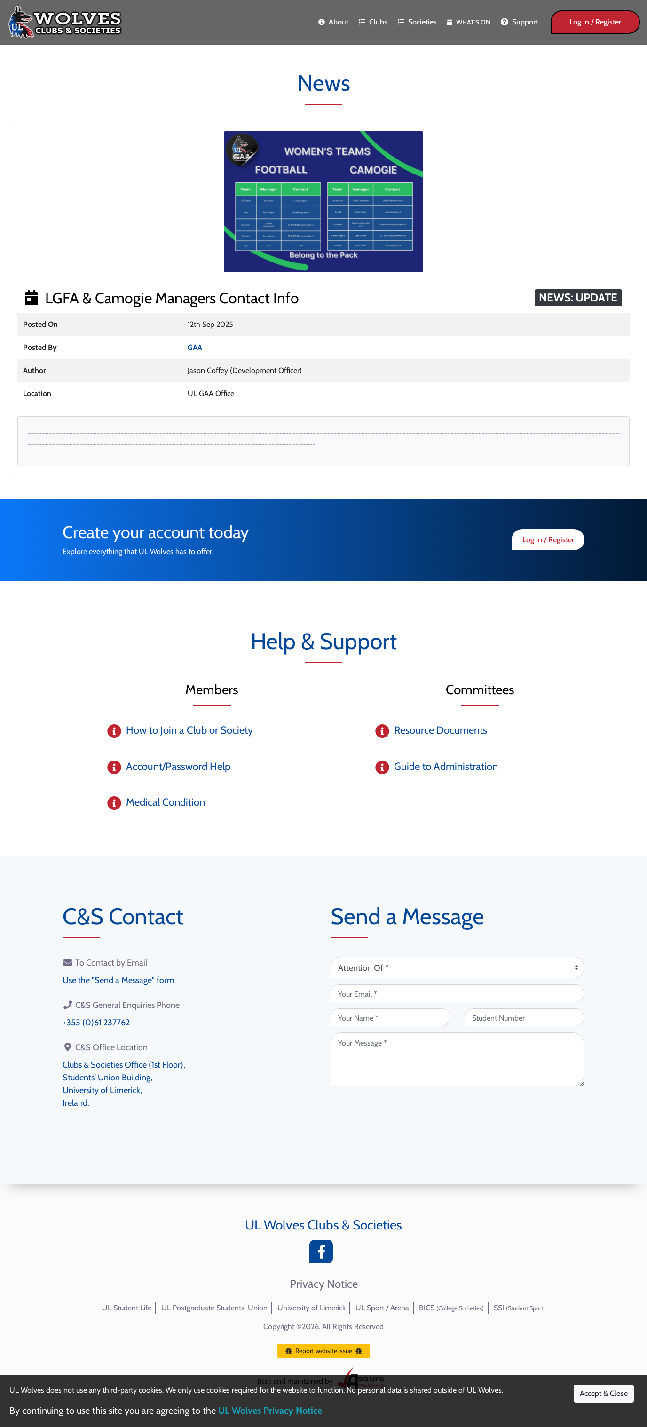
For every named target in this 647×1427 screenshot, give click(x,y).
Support (519, 21)
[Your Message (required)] (457, 1059)
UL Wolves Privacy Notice (270, 1410)
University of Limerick (311, 1307)
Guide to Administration (446, 766)
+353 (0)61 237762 (96, 1022)
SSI (519, 1307)
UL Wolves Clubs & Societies (323, 1225)
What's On (468, 22)
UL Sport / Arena (382, 1307)
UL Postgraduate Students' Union (214, 1307)
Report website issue (323, 1351)
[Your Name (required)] (390, 1017)
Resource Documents (440, 730)
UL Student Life (126, 1307)
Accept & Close (604, 1393)
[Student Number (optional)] (524, 1017)
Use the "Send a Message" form (118, 980)
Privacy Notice (324, 1284)
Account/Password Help (178, 766)
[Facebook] (323, 1254)
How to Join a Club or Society (189, 730)
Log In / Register (595, 21)
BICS (451, 1307)
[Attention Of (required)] (457, 967)
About (333, 21)
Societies (417, 21)
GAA (195, 347)
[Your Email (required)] (457, 993)
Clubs (373, 21)
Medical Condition (165, 802)
